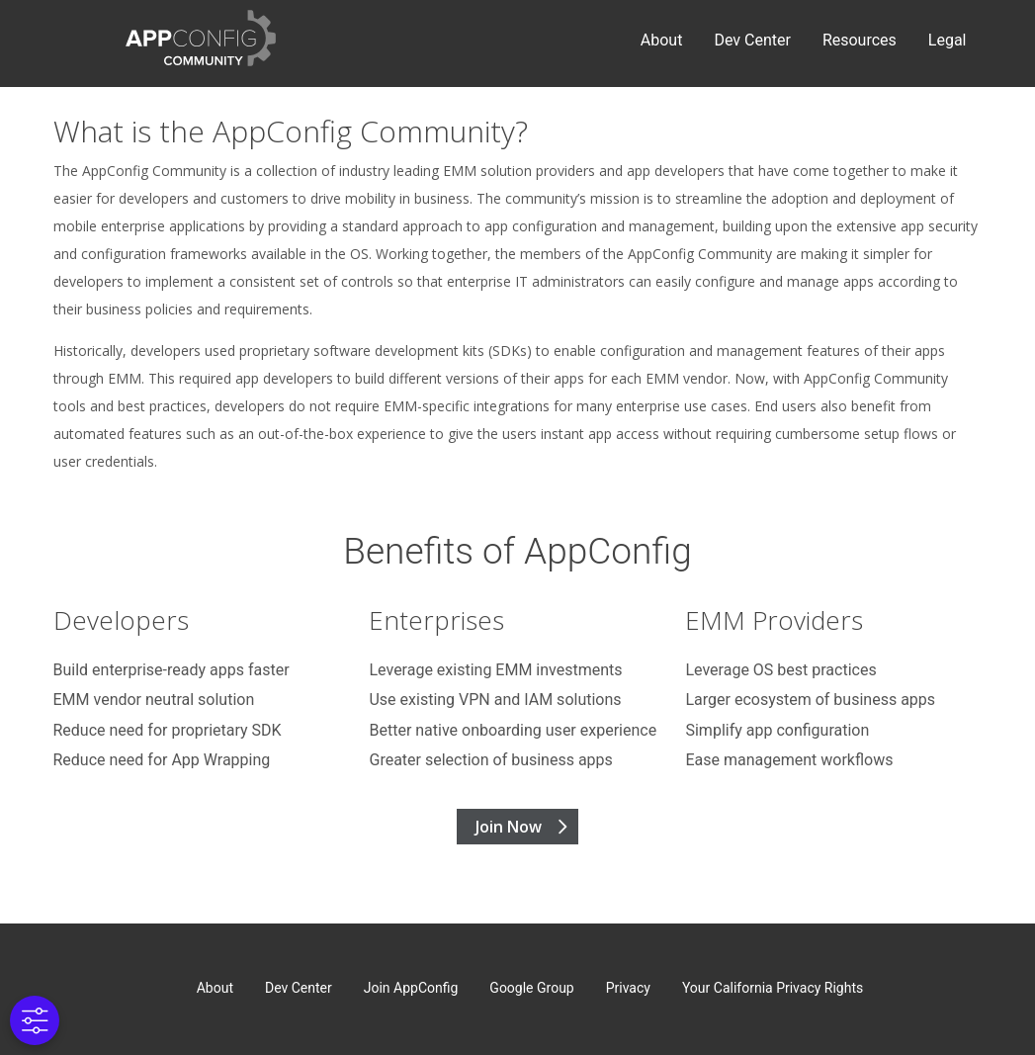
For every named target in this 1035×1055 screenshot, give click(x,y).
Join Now (508, 826)
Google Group (531, 988)
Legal (947, 40)
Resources (859, 40)
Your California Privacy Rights (772, 988)
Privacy (628, 988)
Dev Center (752, 40)
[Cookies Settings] (34, 1020)
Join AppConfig (411, 988)
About (662, 40)
